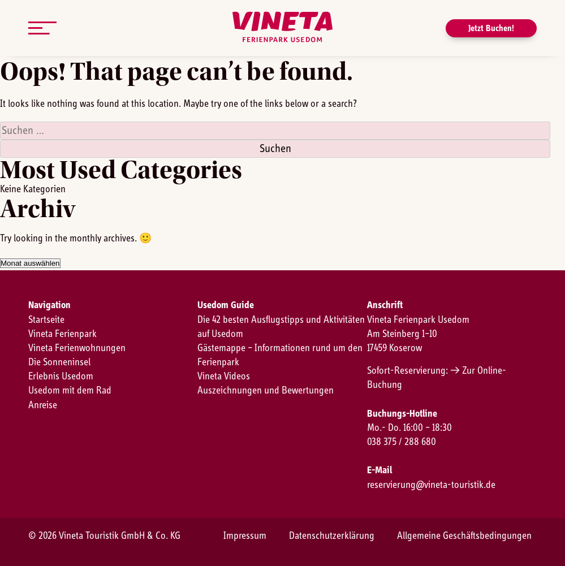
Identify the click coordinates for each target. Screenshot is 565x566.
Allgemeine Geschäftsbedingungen (464, 536)
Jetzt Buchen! (491, 28)
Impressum (244, 536)
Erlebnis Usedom (60, 376)
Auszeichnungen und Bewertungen (265, 391)
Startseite (46, 320)
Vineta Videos (223, 376)
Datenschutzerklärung (331, 536)
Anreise (42, 405)
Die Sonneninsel (59, 362)
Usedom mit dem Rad (69, 391)
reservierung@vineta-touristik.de (431, 485)
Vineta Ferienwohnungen (77, 348)
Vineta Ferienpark (62, 334)
